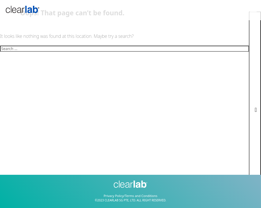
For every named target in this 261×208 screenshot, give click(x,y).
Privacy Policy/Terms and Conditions (130, 196)
